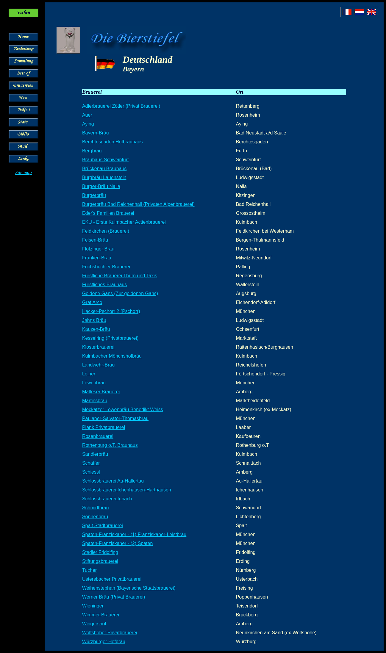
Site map (23, 172)
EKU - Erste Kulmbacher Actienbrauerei (124, 222)
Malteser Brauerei (101, 391)
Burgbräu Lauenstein (104, 177)
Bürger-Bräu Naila (101, 186)
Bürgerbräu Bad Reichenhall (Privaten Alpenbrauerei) (138, 204)
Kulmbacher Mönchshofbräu (112, 355)
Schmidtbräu (95, 507)
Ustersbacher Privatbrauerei (111, 579)
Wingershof (94, 623)
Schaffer (91, 463)
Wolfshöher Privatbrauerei (109, 632)
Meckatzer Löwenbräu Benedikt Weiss (122, 409)
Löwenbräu (94, 382)
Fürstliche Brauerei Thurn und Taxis (119, 275)
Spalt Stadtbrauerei (102, 525)
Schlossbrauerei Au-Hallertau (113, 480)
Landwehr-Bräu (98, 364)
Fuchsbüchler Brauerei (106, 266)
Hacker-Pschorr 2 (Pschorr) (111, 311)
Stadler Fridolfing (100, 552)
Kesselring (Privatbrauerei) (110, 338)
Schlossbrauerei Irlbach (107, 498)
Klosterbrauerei (98, 347)
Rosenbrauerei (97, 436)
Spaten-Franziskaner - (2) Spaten (117, 543)
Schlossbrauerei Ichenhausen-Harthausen (126, 489)
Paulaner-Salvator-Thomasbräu (115, 418)
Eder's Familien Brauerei (108, 213)
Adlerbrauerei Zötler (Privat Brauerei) (121, 106)
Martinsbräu (94, 400)
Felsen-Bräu (95, 239)
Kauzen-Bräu (96, 329)
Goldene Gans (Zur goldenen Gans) (120, 293)
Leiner (88, 373)
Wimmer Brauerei (100, 614)
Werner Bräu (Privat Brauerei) (113, 596)
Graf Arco (92, 302)
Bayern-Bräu (95, 132)
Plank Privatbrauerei (103, 427)
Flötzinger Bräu (98, 248)
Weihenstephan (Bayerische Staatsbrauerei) (129, 588)
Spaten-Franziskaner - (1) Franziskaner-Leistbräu (134, 534)
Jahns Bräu (94, 320)
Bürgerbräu (94, 195)
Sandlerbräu (95, 454)
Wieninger (93, 605)
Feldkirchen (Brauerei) (105, 231)
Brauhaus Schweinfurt (105, 159)
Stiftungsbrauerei (100, 561)
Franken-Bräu (96, 257)
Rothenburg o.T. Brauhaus (110, 445)
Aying (88, 123)
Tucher (89, 570)
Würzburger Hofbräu (103, 641)
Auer (87, 115)
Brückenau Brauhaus (104, 168)
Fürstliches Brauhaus (104, 284)
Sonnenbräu (95, 516)
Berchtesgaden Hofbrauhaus (112, 141)
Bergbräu (92, 150)
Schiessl (91, 472)
